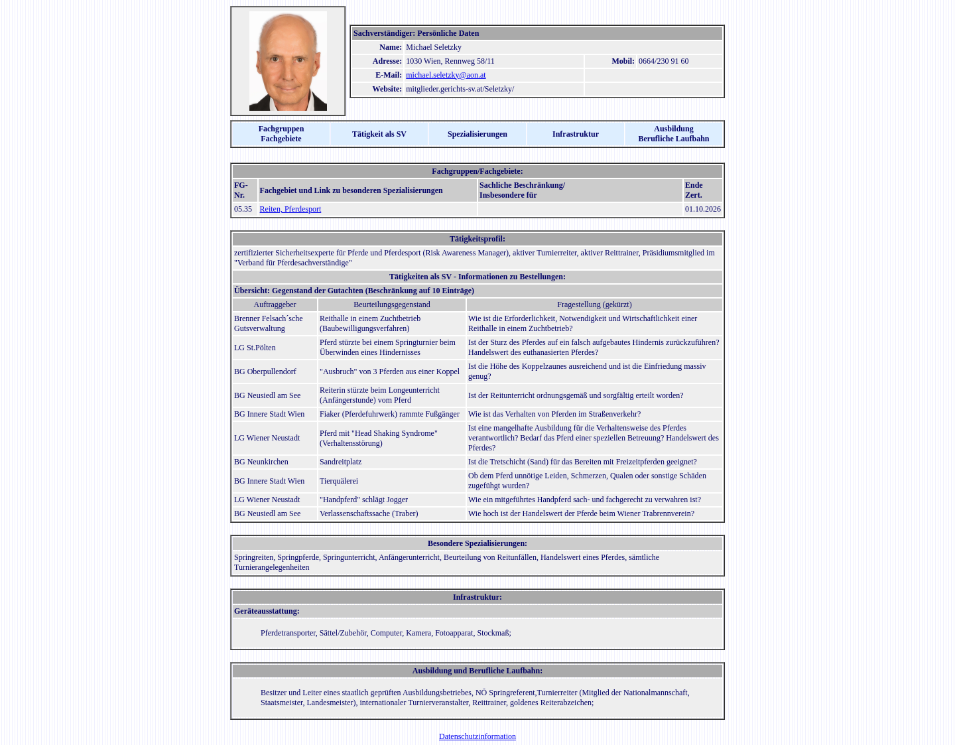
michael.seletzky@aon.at (445, 75)
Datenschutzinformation (477, 736)
